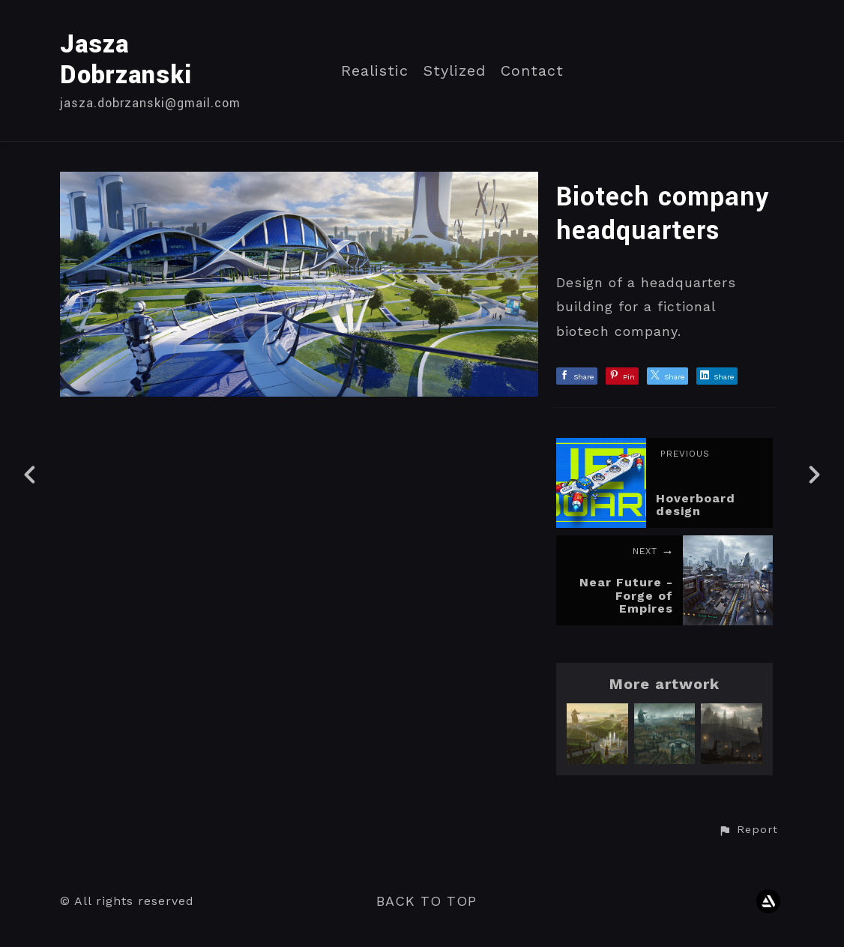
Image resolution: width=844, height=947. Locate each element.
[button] (748, 830)
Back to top (426, 901)
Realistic (375, 70)
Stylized (454, 70)
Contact (532, 70)
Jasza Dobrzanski (126, 60)
